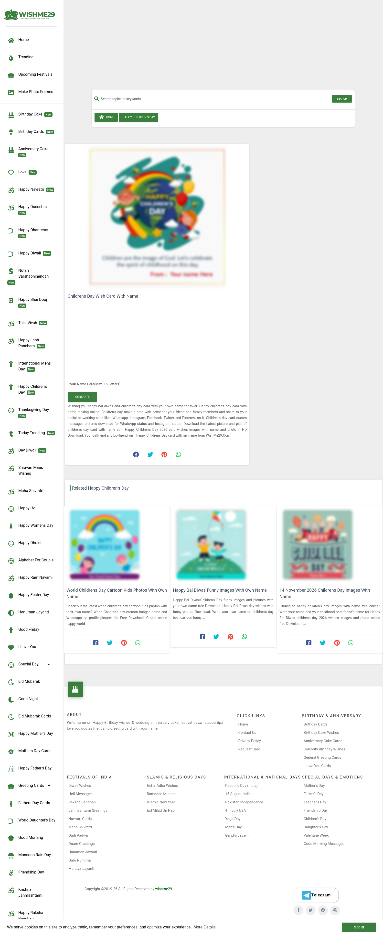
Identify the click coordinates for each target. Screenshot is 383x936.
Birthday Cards (316, 724)
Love (22, 173)
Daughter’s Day (316, 827)
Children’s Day (315, 819)
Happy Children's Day (27, 389)
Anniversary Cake (28, 151)
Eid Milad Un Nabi (161, 810)
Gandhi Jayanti (237, 835)
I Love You (21, 647)
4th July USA (235, 810)
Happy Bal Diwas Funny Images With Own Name (220, 590)
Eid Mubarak (23, 682)
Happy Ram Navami (30, 578)
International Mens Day (29, 366)
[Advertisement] (223, 47)
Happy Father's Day (29, 769)
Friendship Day (25, 873)
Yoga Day (232, 819)
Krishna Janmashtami (24, 892)
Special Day (29, 665)
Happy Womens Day (30, 526)
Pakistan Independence (244, 802)
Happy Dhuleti (25, 543)
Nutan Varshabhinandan (29, 276)
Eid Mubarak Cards (29, 717)
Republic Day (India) (241, 785)
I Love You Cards (317, 766)
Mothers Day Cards (29, 751)
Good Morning (25, 838)
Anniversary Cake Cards (323, 741)
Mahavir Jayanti (81, 868)
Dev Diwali (26, 451)
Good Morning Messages (324, 843)
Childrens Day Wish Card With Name (103, 296)
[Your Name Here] (120, 383)
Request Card (249, 749)
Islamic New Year (161, 802)
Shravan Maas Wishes (25, 470)
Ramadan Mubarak (162, 794)
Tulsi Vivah (27, 323)
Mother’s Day (314, 785)
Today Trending (31, 433)
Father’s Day (313, 794)
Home (106, 117)
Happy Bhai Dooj (28, 302)
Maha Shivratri (25, 491)
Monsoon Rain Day (29, 855)
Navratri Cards (80, 819)
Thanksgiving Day (29, 412)
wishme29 (163, 889)
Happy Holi (22, 509)
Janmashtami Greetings (87, 810)
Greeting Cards (29, 786)
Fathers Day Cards (28, 803)
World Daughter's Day (31, 821)
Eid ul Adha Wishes (162, 785)
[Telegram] (316, 895)
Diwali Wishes (79, 785)
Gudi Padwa (78, 835)
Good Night (22, 699)
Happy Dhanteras (28, 232)
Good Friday (23, 630)
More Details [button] (205, 927)
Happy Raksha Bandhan (25, 915)
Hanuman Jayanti (28, 613)
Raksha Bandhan (82, 802)
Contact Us (247, 732)
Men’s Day (233, 827)
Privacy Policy (249, 741)
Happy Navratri (30, 190)
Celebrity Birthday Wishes (324, 749)
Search (342, 98)
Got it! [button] (359, 927)
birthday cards (30, 132)
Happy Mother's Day (30, 734)
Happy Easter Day (28, 595)
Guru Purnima (79, 860)
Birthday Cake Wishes (321, 732)
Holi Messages (80, 794)
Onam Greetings (81, 843)
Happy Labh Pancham (26, 342)
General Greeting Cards (322, 757)
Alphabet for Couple (30, 561)
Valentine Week (316, 835)
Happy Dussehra (28, 209)
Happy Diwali (29, 254)
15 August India (238, 794)
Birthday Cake (30, 115)
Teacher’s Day (315, 802)
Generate (82, 397)
